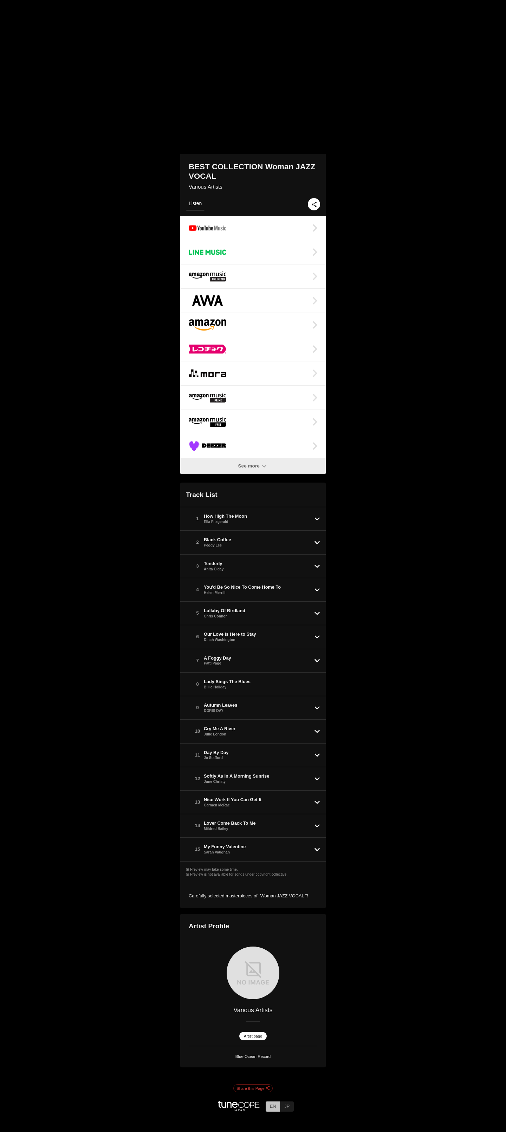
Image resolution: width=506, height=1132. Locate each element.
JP (287, 1106)
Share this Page (253, 1088)
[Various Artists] (253, 973)
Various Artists (205, 187)
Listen (195, 203)
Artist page (253, 1036)
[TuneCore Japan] (239, 1109)
